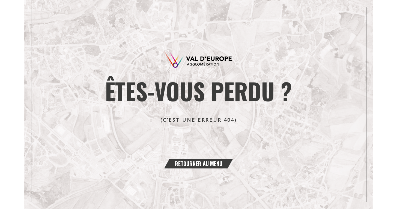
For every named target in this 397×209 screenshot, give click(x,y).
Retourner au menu (198, 163)
